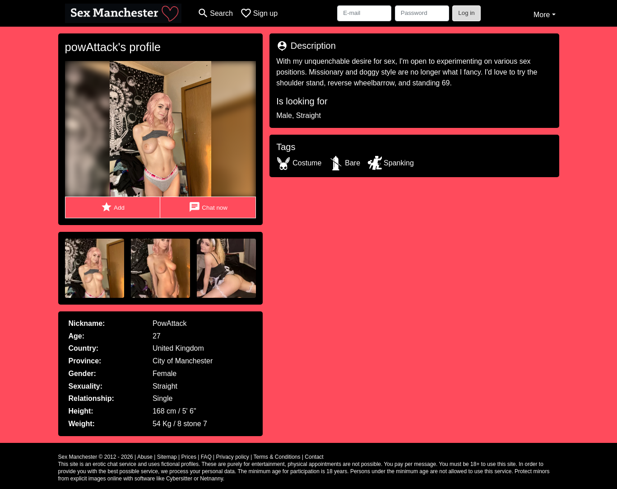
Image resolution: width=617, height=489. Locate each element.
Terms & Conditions (276, 457)
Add (113, 207)
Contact (314, 457)
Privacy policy (232, 457)
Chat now (208, 207)
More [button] (541, 15)
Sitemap (167, 457)
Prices (188, 457)
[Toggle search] (215, 13)
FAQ (206, 457)
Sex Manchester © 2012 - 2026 (95, 457)
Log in (466, 12)
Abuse (145, 457)
